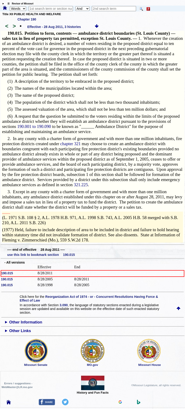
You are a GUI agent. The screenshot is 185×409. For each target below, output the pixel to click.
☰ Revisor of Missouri (19, 3)
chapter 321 (70, 143)
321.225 (81, 184)
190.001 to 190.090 (34, 126)
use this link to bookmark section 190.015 (41, 255)
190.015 (7, 273)
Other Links (20, 331)
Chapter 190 (26, 19)
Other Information (25, 322)
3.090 (64, 305)
